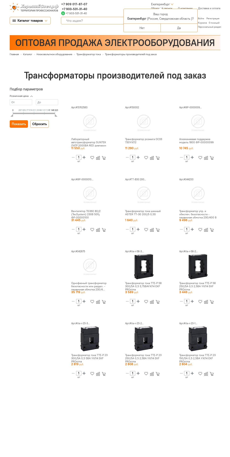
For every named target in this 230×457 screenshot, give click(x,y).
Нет (142, 28)
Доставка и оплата (209, 8)
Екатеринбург (160, 4)
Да (179, 28)
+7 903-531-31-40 (74, 9)
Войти (201, 18)
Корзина (202, 22)
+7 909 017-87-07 (74, 4)
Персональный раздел (209, 26)
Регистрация (212, 18)
